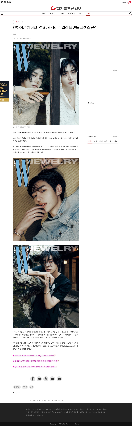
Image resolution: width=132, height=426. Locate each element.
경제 (43, 13)
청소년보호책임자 (94, 412)
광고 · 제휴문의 (38, 415)
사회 (62, 13)
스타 (17, 22)
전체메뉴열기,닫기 (2, 14)
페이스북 (32, 378)
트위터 (39, 378)
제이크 (25, 387)
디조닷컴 (66, 8)
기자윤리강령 (83, 412)
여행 (106, 141)
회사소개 (29, 415)
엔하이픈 (17, 387)
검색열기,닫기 (130, 13)
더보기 (115, 71)
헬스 (80, 13)
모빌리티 (53, 13)
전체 (90, 141)
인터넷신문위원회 (112, 412)
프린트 (59, 378)
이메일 (52, 378)
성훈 (31, 387)
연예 (88, 13)
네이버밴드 (45, 378)
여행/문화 (71, 13)
